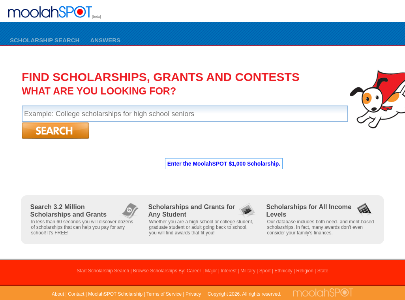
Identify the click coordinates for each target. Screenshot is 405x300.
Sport (265, 271)
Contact (76, 294)
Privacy (193, 294)
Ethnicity (283, 271)
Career (194, 271)
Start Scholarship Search (103, 271)
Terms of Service (164, 294)
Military (247, 271)
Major (211, 271)
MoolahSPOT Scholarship (115, 294)
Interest (228, 271)
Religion (304, 271)
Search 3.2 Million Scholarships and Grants (68, 210)
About (58, 294)
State (322, 271)
